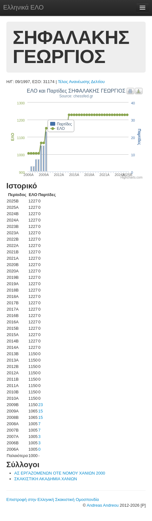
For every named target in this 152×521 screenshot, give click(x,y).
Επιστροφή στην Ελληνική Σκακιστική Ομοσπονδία (52, 499)
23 (40, 404)
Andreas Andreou (102, 505)
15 (40, 411)
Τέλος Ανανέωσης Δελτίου (81, 81)
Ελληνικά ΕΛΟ (23, 7)
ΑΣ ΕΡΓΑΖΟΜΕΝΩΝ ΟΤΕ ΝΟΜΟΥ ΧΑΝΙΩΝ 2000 (59, 473)
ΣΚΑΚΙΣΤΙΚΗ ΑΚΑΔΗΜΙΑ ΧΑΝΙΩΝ (45, 478)
